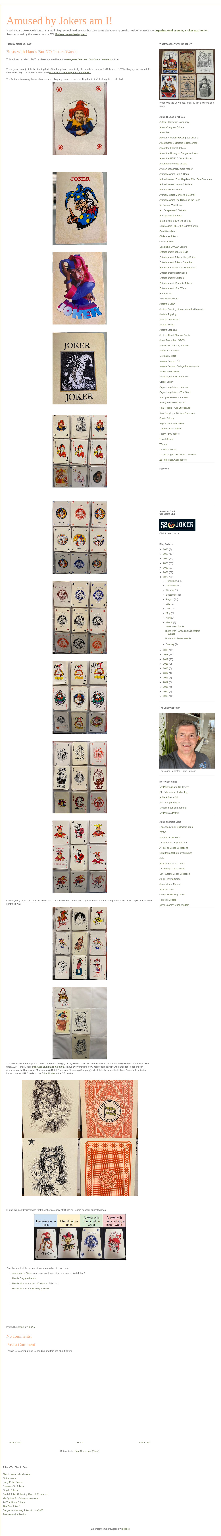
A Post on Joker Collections (173, 847)
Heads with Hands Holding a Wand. (30, 1288)
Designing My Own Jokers (173, 246)
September (172, 594)
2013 (166, 677)
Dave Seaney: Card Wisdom (174, 905)
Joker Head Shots (174, 626)
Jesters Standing (168, 329)
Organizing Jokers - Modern (173, 387)
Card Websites (167, 231)
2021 (166, 572)
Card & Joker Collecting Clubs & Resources (25, 1494)
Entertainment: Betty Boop (173, 272)
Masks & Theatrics (169, 350)
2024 (166, 558)
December (172, 581)
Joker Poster (48, 1073)
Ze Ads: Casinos (168, 449)
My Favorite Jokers (169, 371)
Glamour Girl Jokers (13, 1486)
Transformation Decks (14, 1514)
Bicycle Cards (166, 889)
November (172, 585)
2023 (166, 563)
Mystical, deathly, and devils (174, 376)
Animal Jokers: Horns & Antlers (175, 184)
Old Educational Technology (174, 792)
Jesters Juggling (167, 314)
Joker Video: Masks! (170, 884)
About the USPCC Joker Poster (175, 158)
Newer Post (15, 1442)
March (169, 622)
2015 (166, 668)
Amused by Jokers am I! (59, 21)
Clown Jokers (166, 241)
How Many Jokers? (169, 298)
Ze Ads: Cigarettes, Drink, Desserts (177, 454)
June (169, 608)
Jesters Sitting (166, 324)
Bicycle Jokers (10, 1490)
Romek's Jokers (167, 899)
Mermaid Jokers (167, 355)
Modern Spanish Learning (172, 807)
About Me (164, 132)
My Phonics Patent (169, 813)
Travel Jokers (166, 439)
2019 (166, 650)
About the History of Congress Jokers (178, 153)
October (170, 590)
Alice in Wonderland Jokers (17, 1474)
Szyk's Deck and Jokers (171, 423)
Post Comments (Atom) (87, 1451)
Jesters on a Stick (21, 1273)
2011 (166, 687)
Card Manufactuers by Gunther (175, 853)
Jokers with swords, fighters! (174, 345)
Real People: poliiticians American (177, 413)
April (168, 617)
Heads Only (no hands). (24, 1278)
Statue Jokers (10, 1478)
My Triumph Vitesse (169, 802)
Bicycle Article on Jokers (172, 863)
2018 (166, 654)
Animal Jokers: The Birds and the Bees (179, 200)
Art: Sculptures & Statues (172, 210)
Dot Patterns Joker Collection (174, 873)
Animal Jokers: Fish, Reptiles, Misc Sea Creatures (185, 179)
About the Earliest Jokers (172, 148)
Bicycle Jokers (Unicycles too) (175, 220)
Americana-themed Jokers (173, 163)
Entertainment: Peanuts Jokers (175, 283)
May (168, 613)
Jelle (161, 858)
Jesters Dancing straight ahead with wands (181, 309)
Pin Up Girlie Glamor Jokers (174, 397)
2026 (166, 549)
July (168, 603)
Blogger (125, 1528)
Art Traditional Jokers (14, 1502)
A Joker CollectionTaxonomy (174, 122)
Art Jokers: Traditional (170, 205)
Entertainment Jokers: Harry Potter (177, 257)
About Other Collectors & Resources (178, 143)
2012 (166, 682)
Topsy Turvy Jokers (169, 433)
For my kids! (165, 293)
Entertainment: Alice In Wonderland (177, 267)
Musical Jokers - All (169, 361)
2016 (166, 663)
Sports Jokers (166, 418)
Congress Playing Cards (172, 894)
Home (80, 1442)
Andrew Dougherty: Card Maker (176, 169)
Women (163, 444)
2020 (166, 577)
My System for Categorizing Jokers (21, 1498)
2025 (166, 554)
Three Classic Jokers (170, 428)
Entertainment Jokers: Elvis (173, 252)
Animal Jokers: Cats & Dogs (174, 174)
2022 (166, 567)
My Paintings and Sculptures (174, 787)
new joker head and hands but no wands (89, 59)
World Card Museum (170, 837)
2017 (166, 659)
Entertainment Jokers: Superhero (176, 262)
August (170, 599)
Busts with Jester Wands (178, 638)
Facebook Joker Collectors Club (176, 827)
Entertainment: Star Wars (172, 288)
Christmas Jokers (168, 236)
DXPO (162, 832)
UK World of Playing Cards (173, 842)
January (170, 644)
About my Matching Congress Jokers (178, 137)
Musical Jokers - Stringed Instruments (179, 366)
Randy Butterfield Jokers (172, 402)
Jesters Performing (169, 319)
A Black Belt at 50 (168, 797)
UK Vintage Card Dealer (172, 868)
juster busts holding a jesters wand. (70, 72)
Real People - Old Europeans (174, 407)
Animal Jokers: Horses (171, 189)
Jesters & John (167, 304)
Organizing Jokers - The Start (174, 392)
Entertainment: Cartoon (171, 278)
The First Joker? (11, 1506)
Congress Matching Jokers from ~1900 (23, 1510)
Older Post (144, 1442)
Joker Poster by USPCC (172, 340)
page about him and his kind (48, 1066)
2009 (166, 696)
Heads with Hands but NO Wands (29, 1283)
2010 (166, 691)
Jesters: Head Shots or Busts (174, 335)
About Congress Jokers (171, 127)
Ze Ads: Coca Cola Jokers (173, 459)
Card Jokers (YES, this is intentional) (178, 226)
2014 (166, 673)
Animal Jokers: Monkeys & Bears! (177, 194)
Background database (170, 215)
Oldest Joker (166, 381)
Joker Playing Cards (169, 879)
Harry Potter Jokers (13, 1482)
